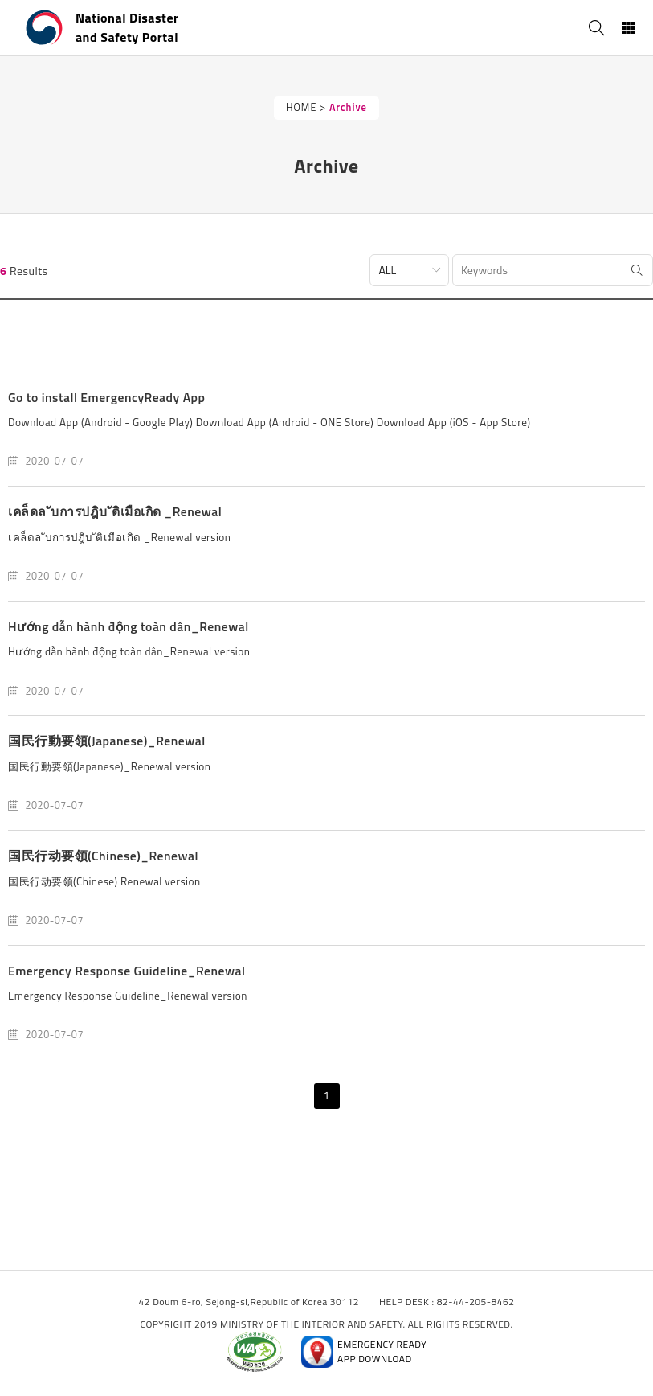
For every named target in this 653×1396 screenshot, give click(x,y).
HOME (301, 107)
